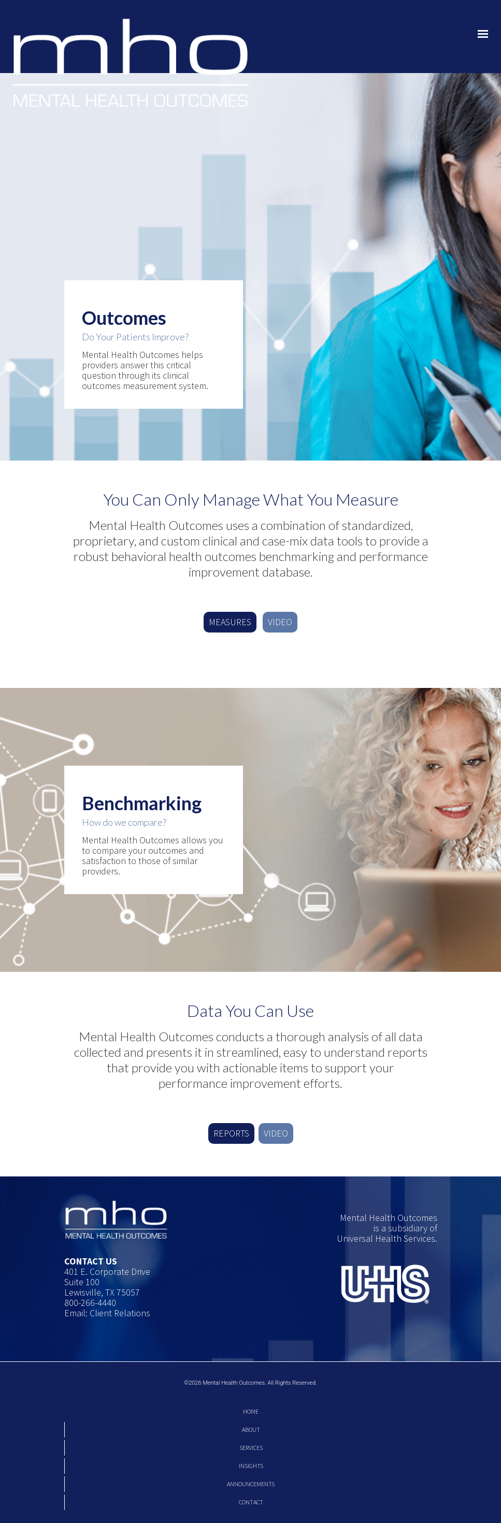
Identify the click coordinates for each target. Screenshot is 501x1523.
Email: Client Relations (107, 1313)
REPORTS (231, 1133)
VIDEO (280, 622)
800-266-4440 (90, 1303)
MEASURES (230, 622)
